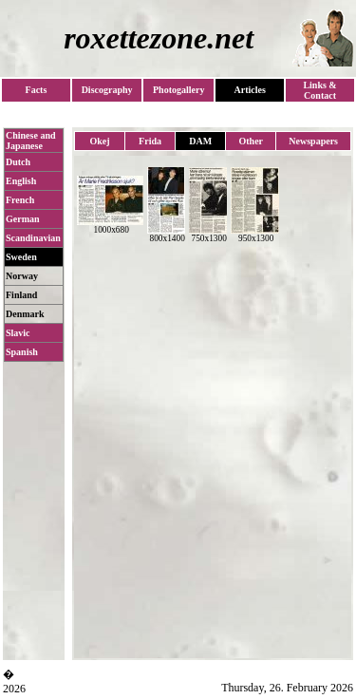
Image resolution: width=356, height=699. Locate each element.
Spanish (22, 352)
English (21, 181)
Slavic (18, 333)
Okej (99, 141)
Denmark (25, 314)
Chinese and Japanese (31, 140)
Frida (150, 141)
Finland (21, 295)
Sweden (21, 257)
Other (251, 141)
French (20, 200)
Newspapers (313, 141)
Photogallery (178, 90)
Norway (22, 276)
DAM (200, 141)
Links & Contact (319, 90)
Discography (107, 90)
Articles (249, 90)
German (23, 219)
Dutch (18, 162)
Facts (36, 90)
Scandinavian (33, 238)
